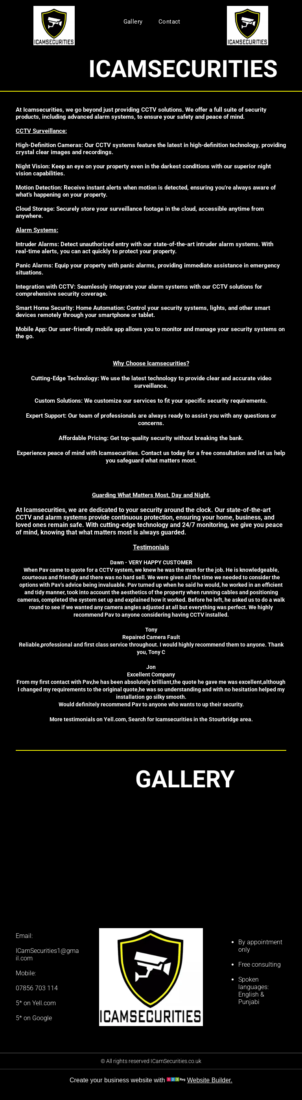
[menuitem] (133, 21)
